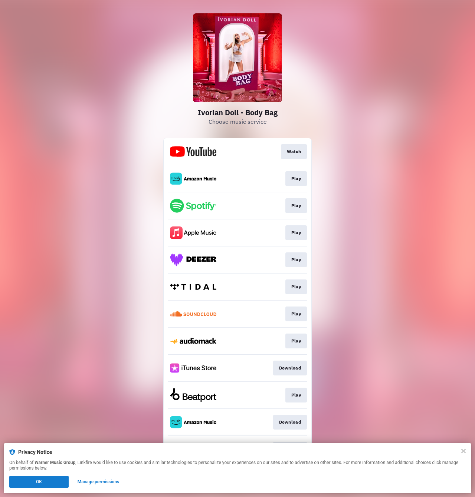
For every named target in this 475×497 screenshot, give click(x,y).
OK (39, 481)
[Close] (463, 451)
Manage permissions (98, 481)
